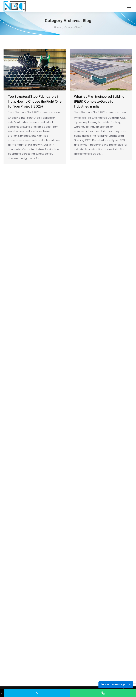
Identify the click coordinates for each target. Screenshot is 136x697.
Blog (10, 112)
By (19, 112)
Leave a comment (51, 112)
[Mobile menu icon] (128, 6)
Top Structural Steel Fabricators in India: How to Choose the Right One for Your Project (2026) (34, 101)
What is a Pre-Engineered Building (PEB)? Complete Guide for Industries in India (99, 101)
